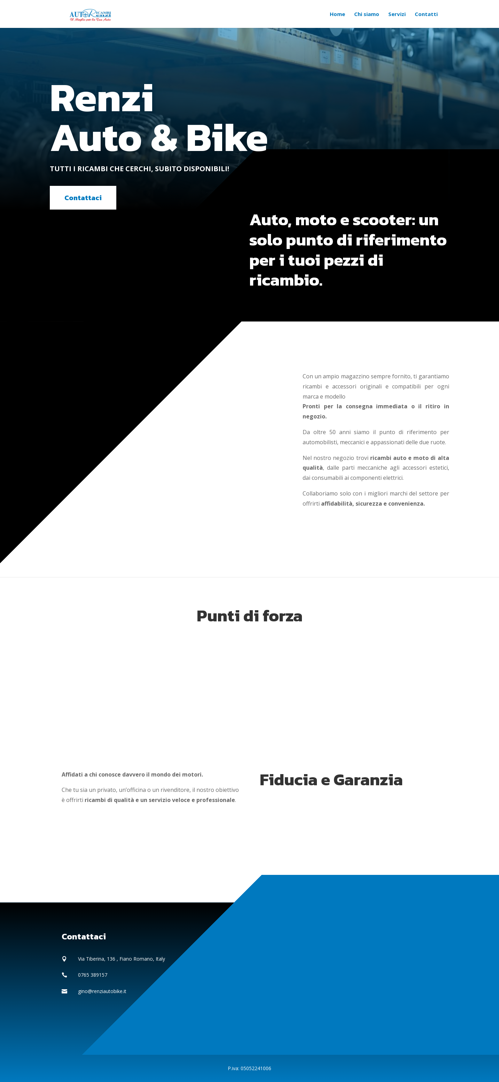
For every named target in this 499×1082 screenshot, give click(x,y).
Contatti (426, 14)
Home (337, 14)
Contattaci (83, 197)
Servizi (397, 14)
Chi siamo (366, 14)
